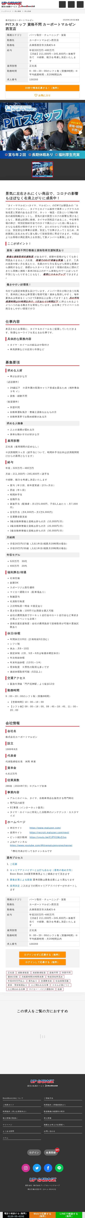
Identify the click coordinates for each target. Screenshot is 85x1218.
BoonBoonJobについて (13, 1098)
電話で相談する (16, 1215)
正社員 (11, 972)
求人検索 (18, 11)
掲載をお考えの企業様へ (54, 1125)
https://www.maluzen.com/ (45, 828)
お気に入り (44, 95)
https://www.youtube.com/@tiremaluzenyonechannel (41, 845)
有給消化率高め (55, 977)
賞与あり (33, 981)
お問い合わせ (49, 1131)
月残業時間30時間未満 (33, 977)
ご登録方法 (48, 1098)
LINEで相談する (69, 1215)
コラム (5, 1138)
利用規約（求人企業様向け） (15, 1111)
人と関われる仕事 (39, 985)
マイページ (7, 1125)
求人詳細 (28, 11)
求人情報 (47, 1118)
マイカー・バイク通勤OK (41, 989)
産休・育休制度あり (17, 985)
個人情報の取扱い (10, 1118)
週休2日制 (13, 977)
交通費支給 (46, 981)
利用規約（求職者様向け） (55, 1105)
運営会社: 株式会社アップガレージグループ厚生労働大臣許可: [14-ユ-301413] (42, 1185)
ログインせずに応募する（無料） (42, 955)
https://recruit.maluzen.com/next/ (49, 832)
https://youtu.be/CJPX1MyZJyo (48, 837)
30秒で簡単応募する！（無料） (42, 88)
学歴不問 (66, 972)
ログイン (34, 1152)
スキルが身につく (61, 985)
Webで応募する (42, 1215)
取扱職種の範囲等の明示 (54, 1111)
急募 (60, 989)
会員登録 (52, 1151)
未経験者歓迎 (39, 972)
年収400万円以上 (16, 981)
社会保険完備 (62, 981)
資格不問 (53, 972)
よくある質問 (8, 1131)
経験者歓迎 (23, 972)
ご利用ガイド (8, 1105)
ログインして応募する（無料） (42, 962)
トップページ (6, 11)
